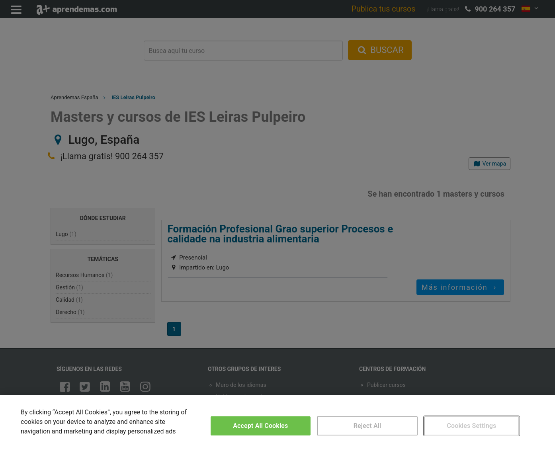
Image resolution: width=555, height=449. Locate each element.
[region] (277, 422)
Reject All (367, 425)
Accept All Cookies (260, 425)
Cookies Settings (471, 425)
